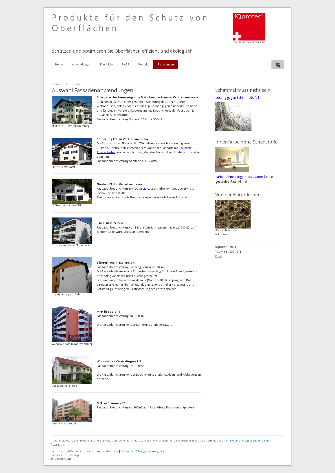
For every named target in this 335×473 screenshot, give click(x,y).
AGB (70, 451)
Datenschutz (58, 455)
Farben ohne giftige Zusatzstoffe (239, 177)
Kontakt (143, 64)
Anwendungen (81, 64)
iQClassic (140, 188)
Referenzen (166, 64)
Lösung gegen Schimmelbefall (237, 97)
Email (218, 256)
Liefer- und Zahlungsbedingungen (250, 440)
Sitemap (74, 455)
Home (59, 64)
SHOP (125, 64)
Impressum (57, 451)
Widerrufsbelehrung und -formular (97, 451)
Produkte (106, 64)
